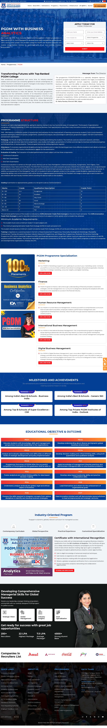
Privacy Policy (32, 708)
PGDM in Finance (60, 685)
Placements (64, 5)
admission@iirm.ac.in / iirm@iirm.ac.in (54, 1)
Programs (55, 5)
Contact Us (31, 698)
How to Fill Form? (60, 678)
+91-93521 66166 (86, 685)
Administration (33, 701)
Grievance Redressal (8, 675)
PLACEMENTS (4, 1)
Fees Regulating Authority (10, 698)
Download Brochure (64, 572)
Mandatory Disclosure (8, 705)
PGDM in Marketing (61, 682)
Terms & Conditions (34, 705)
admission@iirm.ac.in (88, 690)
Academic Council (34, 691)
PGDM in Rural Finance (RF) (64, 688)
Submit (85, 49)
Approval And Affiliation (9, 682)
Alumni (90, 5)
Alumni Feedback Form (9, 695)
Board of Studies (33, 695)
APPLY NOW (23, 1)
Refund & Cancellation (35, 711)
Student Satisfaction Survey (10, 678)
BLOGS (16, 719)
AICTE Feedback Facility (9, 701)
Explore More (45, 273)
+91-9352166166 (99, 5)
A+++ (31, 392)
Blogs (30, 675)
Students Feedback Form (9, 691)
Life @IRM (83, 5)
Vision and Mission (34, 682)
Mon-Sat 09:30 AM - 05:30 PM (91, 694)
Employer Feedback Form (10, 711)
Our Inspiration (33, 685)
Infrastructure (73, 5)
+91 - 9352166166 (71, 1)
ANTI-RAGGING (6, 719)
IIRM (10, 1)
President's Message (35, 688)
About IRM (36, 5)
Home (30, 5)
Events (30, 678)
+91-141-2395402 (97, 685)
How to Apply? (60, 675)
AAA (84, 392)
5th (31, 406)
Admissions (45, 5)
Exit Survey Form (6, 688)
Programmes (11, 64)
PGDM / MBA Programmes (64, 713)
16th (84, 406)
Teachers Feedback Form (9, 685)
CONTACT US (15, 1)
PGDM (20, 64)
